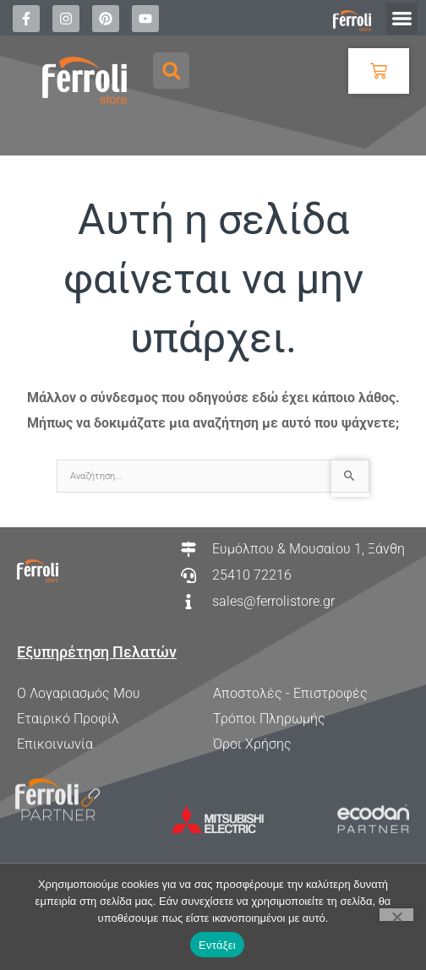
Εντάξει (217, 945)
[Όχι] (396, 914)
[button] (402, 19)
